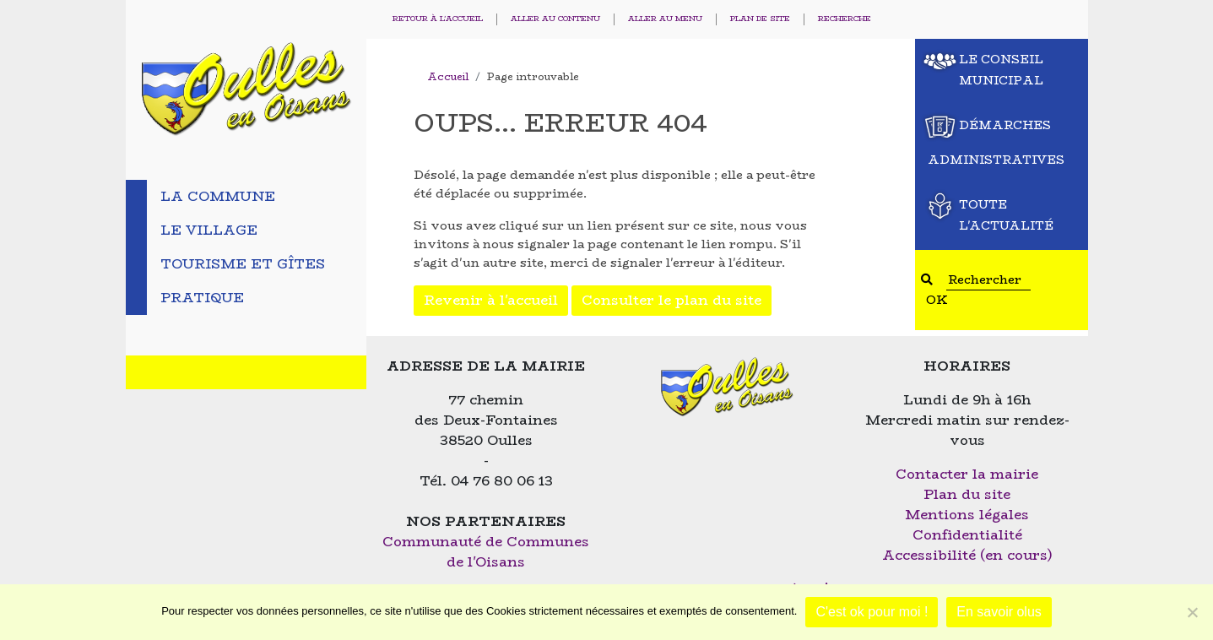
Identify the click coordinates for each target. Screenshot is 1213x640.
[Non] (1191, 612)
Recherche (844, 19)
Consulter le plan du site (671, 300)
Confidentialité (967, 534)
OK (937, 299)
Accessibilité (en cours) (967, 555)
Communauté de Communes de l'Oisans (485, 551)
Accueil (447, 76)
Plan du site (966, 494)
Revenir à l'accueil (491, 300)
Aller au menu (665, 19)
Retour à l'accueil (438, 19)
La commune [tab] (217, 196)
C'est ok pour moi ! (871, 612)
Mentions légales (967, 514)
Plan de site (760, 19)
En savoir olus (999, 612)
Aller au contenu (555, 19)
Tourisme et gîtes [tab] (242, 263)
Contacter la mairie (967, 474)
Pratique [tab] (202, 297)
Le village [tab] (208, 230)
